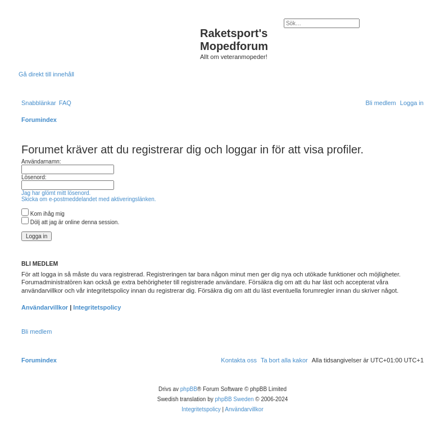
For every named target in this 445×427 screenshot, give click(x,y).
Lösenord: (33, 177)
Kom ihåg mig (43, 214)
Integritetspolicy (97, 307)
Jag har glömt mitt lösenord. (55, 193)
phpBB (188, 389)
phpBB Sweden (234, 399)
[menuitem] (65, 102)
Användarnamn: (41, 161)
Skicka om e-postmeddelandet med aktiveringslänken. (88, 199)
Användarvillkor (44, 307)
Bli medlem (36, 331)
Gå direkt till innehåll (46, 74)
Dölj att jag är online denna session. (70, 222)
